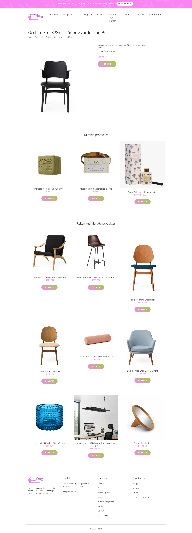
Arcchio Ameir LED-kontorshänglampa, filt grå (96, 444)
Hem (30, 37)
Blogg (135, 483)
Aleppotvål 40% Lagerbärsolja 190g (96, 189)
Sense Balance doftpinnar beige (142, 192)
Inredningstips (85, 14)
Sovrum (140, 14)
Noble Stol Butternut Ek (49, 371)
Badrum (54, 14)
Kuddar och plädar (113, 17)
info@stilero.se (69, 492)
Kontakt (136, 488)
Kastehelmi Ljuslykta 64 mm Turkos (49, 443)
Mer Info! (107, 64)
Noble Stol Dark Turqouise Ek (142, 300)
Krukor (100, 14)
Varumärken (155, 14)
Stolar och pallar (134, 45)
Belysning (68, 14)
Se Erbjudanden (125, 4)
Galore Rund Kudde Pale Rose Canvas (96, 357)
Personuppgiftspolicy (142, 497)
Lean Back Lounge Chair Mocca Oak (49, 277)
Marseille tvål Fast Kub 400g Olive (49, 189)
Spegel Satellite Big (142, 443)
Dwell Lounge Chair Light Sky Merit (142, 371)
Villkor (135, 493)
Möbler (127, 14)
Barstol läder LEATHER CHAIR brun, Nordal (96, 277)
